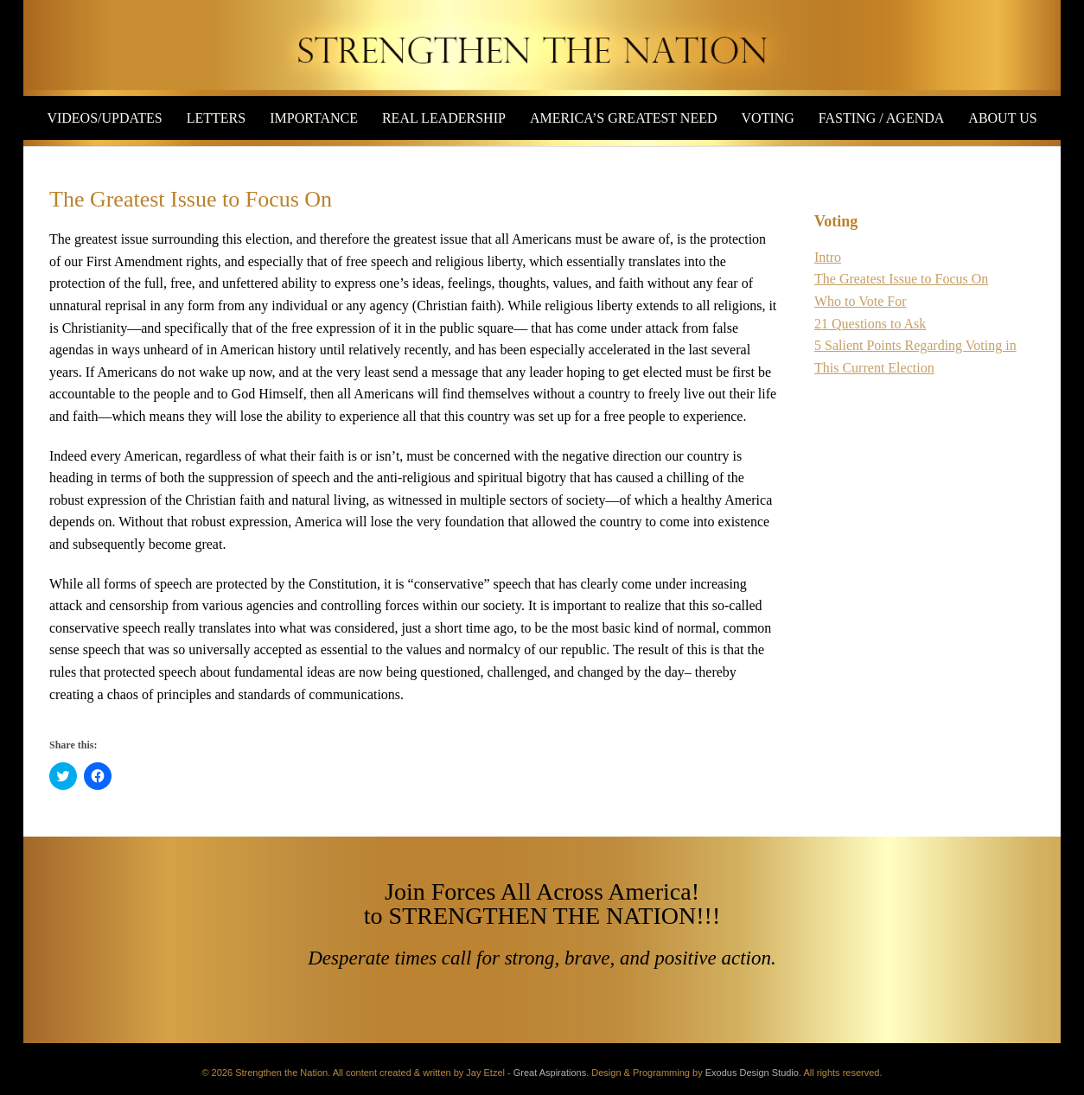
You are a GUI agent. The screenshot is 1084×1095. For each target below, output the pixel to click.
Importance (314, 118)
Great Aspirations (549, 1072)
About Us (1002, 118)
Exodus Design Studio (752, 1072)
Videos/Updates (104, 118)
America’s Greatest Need (623, 118)
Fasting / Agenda (881, 118)
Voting (768, 118)
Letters (216, 118)
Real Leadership (444, 118)
